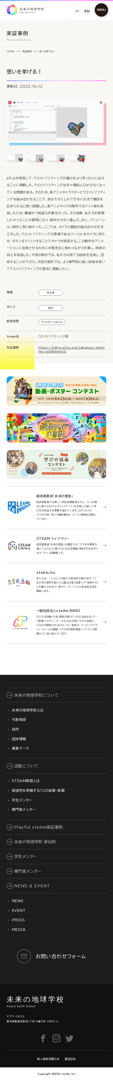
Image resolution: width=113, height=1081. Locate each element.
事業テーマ (20, 748)
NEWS (17, 901)
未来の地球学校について (36, 695)
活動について (26, 766)
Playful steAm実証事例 (38, 827)
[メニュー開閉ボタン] (101, 10)
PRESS (18, 920)
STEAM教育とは (26, 781)
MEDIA (18, 929)
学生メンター (22, 800)
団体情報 (19, 739)
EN (87, 11)
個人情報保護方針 (48, 1058)
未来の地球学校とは (28, 710)
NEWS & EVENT (32, 886)
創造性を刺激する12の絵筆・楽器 (38, 790)
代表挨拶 (19, 719)
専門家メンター (24, 809)
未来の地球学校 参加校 (35, 842)
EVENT (18, 910)
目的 (15, 729)
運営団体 (70, 1058)
